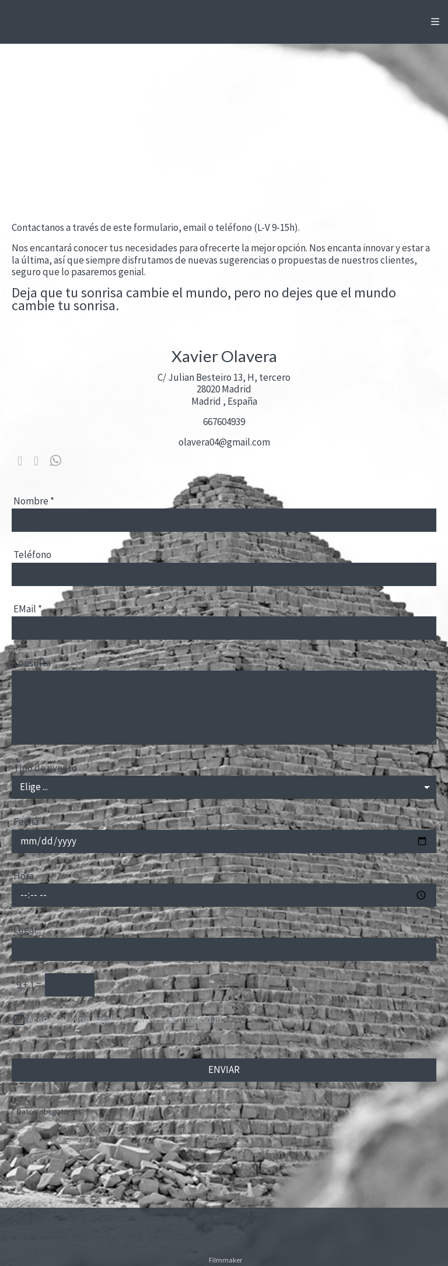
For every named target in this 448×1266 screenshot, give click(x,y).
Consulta (35, 663)
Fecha (25, 821)
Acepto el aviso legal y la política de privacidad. (125, 1019)
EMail (27, 608)
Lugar (25, 929)
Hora (23, 875)
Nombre (33, 501)
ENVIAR (224, 1069)
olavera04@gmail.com (224, 442)
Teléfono (32, 554)
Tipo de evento (45, 768)
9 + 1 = (25, 985)
